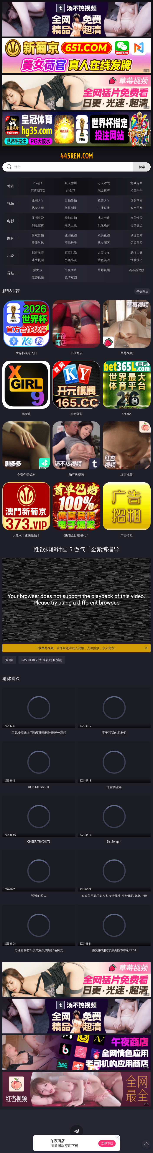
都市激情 (38, 252)
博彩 (10, 186)
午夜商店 (71, 270)
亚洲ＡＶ (38, 200)
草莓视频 (104, 270)
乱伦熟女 (104, 225)
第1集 (9, 660)
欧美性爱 (136, 218)
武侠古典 (136, 252)
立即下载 (107, 1143)
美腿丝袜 (38, 242)
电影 (10, 220)
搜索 (142, 167)
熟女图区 (104, 242)
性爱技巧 (136, 260)
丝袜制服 (71, 208)
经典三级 (71, 225)
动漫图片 (136, 235)
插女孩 (37, 270)
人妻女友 (104, 252)
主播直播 (104, 208)
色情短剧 (71, 277)
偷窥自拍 (38, 235)
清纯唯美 (71, 242)
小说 (10, 255)
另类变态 (136, 225)
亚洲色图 (71, 235)
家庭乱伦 (71, 252)
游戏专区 (136, 183)
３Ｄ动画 (136, 200)
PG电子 (38, 183)
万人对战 (104, 183)
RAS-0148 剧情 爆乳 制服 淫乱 (41, 660)
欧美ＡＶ (104, 200)
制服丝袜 (38, 225)
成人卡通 (104, 218)
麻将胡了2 (38, 190)
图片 (10, 238)
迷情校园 (38, 260)
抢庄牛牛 (136, 190)
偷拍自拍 (71, 218)
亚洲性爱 (38, 218)
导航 (10, 273)
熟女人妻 (38, 208)
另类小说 (71, 260)
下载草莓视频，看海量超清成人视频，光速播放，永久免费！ (91, 648)
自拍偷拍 (71, 200)
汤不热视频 (136, 270)
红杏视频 (38, 277)
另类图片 (136, 242)
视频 (10, 203)
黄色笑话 (104, 260)
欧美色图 (104, 235)
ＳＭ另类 (136, 208)
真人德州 (71, 183)
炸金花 (70, 190)
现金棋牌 (104, 190)
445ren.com (76, 156)
